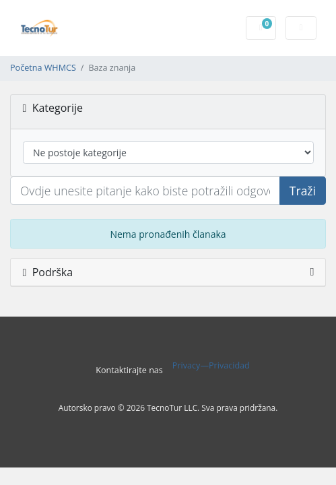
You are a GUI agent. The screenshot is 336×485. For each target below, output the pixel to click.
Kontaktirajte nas (129, 370)
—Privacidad (224, 365)
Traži (303, 191)
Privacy (186, 365)
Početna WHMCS (43, 67)
